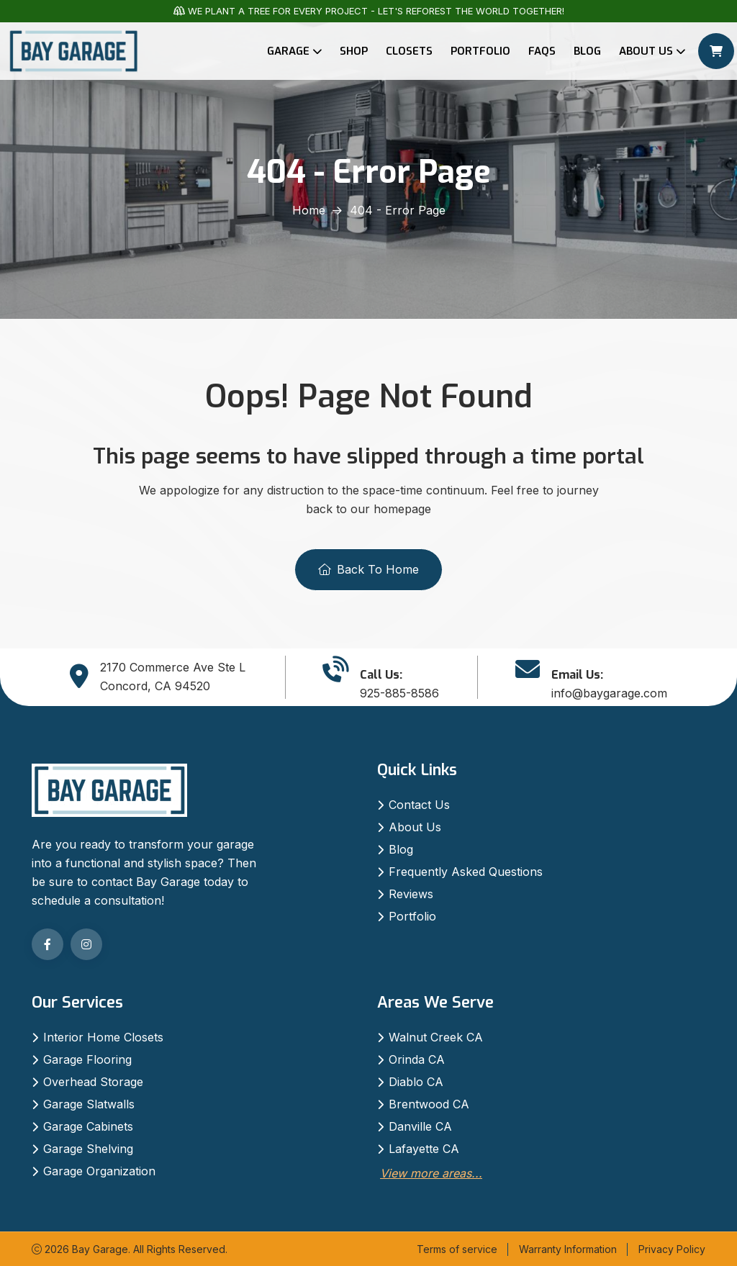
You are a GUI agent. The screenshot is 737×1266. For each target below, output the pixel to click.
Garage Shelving (88, 1148)
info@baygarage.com (609, 693)
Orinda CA (417, 1059)
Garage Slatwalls (89, 1104)
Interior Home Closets (103, 1037)
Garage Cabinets (88, 1126)
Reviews (411, 894)
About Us (646, 51)
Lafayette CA (424, 1148)
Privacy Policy (671, 1249)
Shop (354, 51)
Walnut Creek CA (436, 1037)
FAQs (542, 51)
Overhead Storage (93, 1082)
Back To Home (368, 569)
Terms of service (457, 1249)
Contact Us (419, 804)
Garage (288, 51)
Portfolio (480, 51)
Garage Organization (99, 1171)
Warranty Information (568, 1249)
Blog (587, 51)
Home (308, 210)
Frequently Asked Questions (466, 871)
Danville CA (420, 1126)
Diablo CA (416, 1082)
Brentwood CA (429, 1104)
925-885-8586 (399, 693)
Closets (409, 51)
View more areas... (431, 1173)
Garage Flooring (87, 1059)
